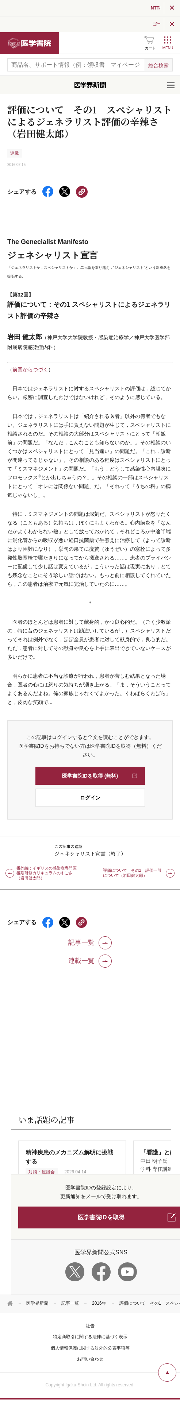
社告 (90, 1325)
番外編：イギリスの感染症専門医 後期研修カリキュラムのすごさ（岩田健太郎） (48, 873)
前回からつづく (30, 369)
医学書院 (29, 43)
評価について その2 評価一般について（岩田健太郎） (132, 873)
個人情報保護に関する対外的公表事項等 (90, 1348)
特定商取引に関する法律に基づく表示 (90, 1336)
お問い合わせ (90, 1359)
